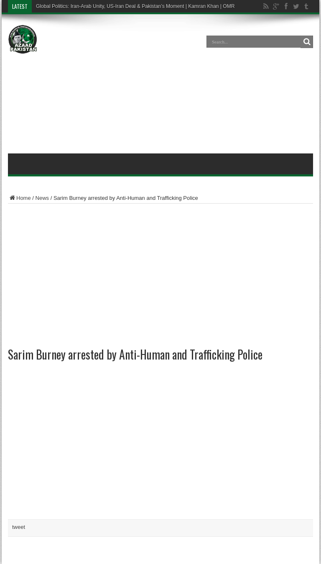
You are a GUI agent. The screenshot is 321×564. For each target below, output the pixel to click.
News (42, 198)
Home (19, 198)
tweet (18, 527)
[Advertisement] (160, 85)
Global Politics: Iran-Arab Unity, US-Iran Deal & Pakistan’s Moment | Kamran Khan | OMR (135, 6)
